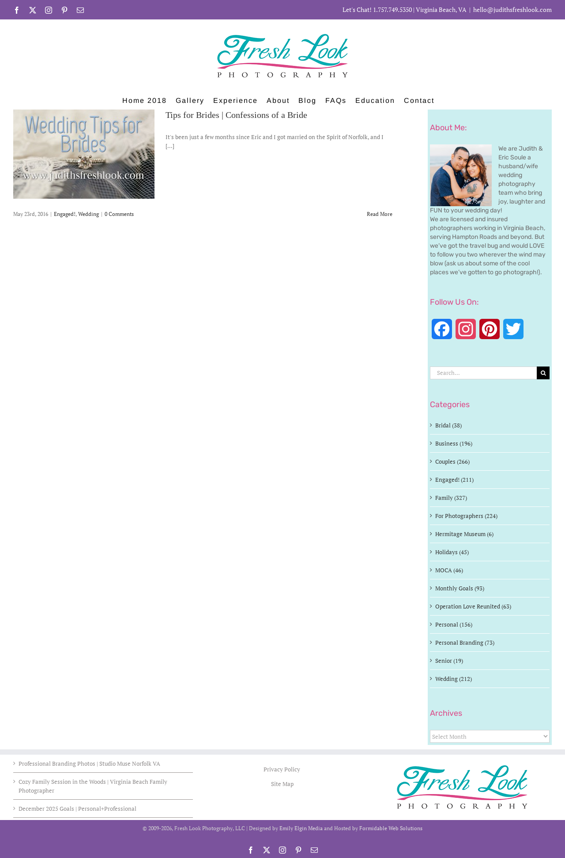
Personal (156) (453, 624)
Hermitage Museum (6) (464, 534)
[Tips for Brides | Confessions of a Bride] (83, 154)
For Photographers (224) (466, 516)
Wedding (88, 214)
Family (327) (451, 498)
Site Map (282, 784)
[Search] (543, 373)
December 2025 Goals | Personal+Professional (77, 809)
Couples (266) (452, 461)
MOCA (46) (449, 570)
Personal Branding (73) (464, 642)
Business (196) (453, 443)
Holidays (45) (452, 552)
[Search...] (483, 373)
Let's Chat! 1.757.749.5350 (377, 9)
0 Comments (119, 214)
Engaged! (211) (454, 480)
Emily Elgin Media (301, 828)
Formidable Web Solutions (390, 828)
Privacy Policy (282, 769)
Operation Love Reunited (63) (473, 606)
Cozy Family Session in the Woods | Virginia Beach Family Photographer (93, 786)
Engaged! (64, 214)
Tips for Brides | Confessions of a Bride (236, 115)
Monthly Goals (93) (459, 588)
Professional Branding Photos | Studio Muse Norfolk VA (89, 763)
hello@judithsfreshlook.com (512, 9)
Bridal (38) (448, 425)
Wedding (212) (453, 679)
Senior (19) (449, 661)
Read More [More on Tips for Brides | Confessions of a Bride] (379, 214)
